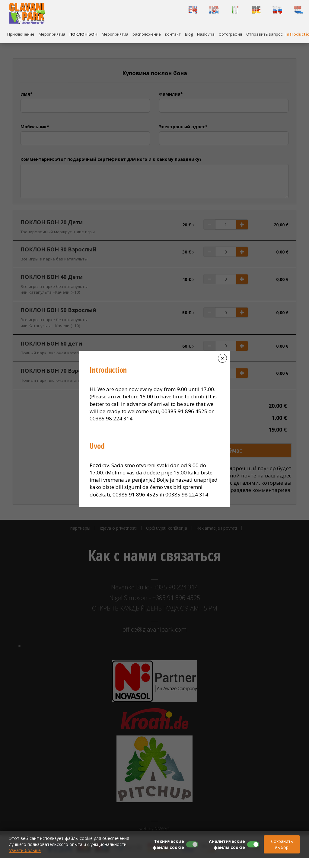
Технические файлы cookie (168, 844)
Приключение (20, 34)
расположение (146, 34)
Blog (189, 34)
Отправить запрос (264, 34)
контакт (173, 34)
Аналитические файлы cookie (227, 844)
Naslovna (206, 34)
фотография (230, 34)
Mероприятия (52, 34)
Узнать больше (25, 850)
